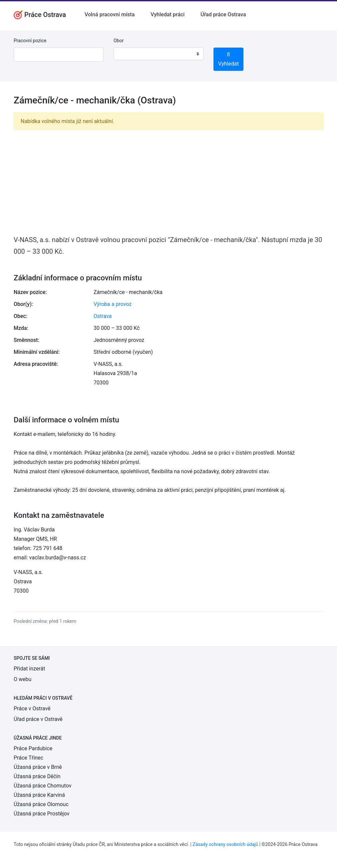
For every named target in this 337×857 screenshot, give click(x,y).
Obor (119, 40)
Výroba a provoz (113, 304)
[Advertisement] (168, 182)
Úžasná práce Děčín (37, 776)
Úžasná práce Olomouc (41, 804)
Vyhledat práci (167, 14)
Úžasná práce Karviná (39, 795)
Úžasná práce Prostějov (41, 813)
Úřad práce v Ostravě (38, 719)
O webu (22, 679)
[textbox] (127, 54)
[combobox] (158, 54)
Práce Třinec (28, 758)
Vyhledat (228, 59)
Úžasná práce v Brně (38, 767)
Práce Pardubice (33, 748)
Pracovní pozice (30, 40)
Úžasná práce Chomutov (42, 786)
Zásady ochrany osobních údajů (225, 844)
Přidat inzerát (29, 668)
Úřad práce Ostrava (223, 14)
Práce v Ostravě (32, 708)
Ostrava (103, 316)
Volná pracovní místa (110, 14)
